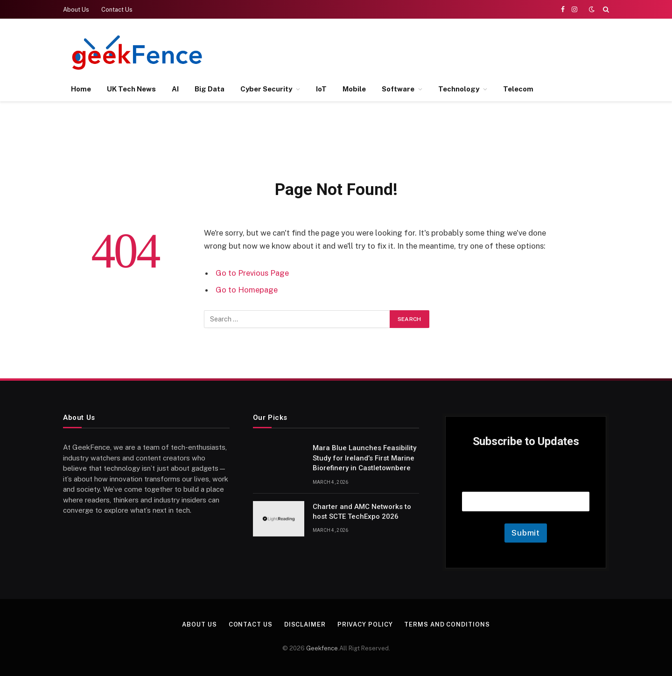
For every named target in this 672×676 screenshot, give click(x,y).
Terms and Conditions (447, 624)
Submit (525, 532)
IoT (321, 89)
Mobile (354, 89)
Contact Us (117, 9)
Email (526, 479)
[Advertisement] (439, 51)
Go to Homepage (247, 289)
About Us (76, 9)
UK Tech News (131, 89)
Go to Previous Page (252, 273)
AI (175, 89)
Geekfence (322, 648)
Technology (458, 89)
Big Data (209, 89)
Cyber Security (266, 89)
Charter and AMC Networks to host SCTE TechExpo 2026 (362, 511)
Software (398, 89)
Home (81, 89)
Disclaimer (305, 624)
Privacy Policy (365, 624)
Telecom (518, 89)
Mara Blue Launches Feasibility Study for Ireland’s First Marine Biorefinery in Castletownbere (364, 458)
